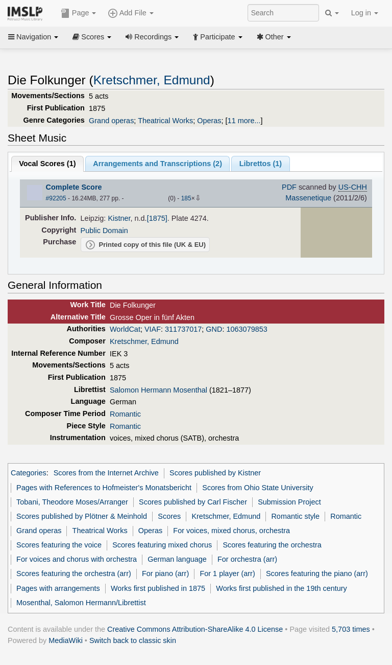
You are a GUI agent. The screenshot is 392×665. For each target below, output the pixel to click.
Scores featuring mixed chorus (162, 545)
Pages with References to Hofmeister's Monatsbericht (103, 488)
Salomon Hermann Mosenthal (158, 390)
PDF (289, 187)
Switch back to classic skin (132, 640)
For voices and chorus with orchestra (76, 559)
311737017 (183, 329)
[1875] (157, 218)
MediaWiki (65, 640)
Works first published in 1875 (158, 588)
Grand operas (111, 121)
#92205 (56, 198)
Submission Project (289, 502)
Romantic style (295, 516)
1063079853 (246, 329)
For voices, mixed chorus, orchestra (231, 530)
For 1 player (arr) (227, 573)
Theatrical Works (165, 121)
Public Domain (104, 230)
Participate (217, 37)
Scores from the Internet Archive (106, 473)
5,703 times (351, 629)
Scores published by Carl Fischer (193, 502)
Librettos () (260, 163)
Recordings (152, 37)
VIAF (152, 329)
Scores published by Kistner (215, 473)
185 (186, 198)
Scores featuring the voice (59, 545)
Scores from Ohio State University (257, 488)
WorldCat (125, 329)
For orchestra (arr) (247, 559)
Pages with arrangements (58, 588)
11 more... (244, 121)
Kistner (119, 218)
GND (214, 329)
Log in (364, 13)
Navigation (33, 37)
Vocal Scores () (47, 163)
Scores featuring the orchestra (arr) (73, 573)
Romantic (125, 414)
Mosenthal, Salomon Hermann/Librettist (81, 603)
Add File (130, 13)
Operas (209, 121)
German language (177, 559)
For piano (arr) (165, 573)
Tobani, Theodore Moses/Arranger (72, 502)
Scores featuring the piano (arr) (317, 573)
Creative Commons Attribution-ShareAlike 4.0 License (195, 629)
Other (274, 37)
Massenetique (308, 198)
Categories (28, 473)
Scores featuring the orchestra (272, 545)
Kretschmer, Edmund (151, 80)
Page (78, 13)
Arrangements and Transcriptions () (157, 163)
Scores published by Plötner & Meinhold (81, 516)
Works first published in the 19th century (281, 588)
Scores (91, 37)
